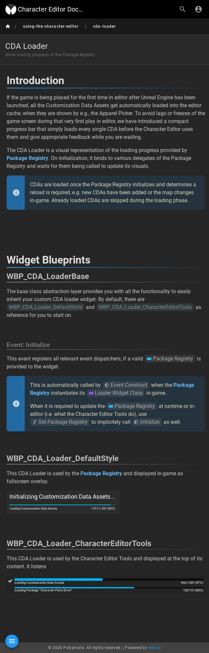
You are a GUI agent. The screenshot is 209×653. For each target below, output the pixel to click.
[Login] (198, 9)
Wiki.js (154, 647)
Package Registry (27, 158)
